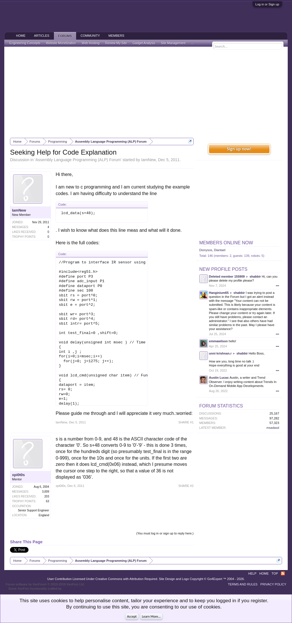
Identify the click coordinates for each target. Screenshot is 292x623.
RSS (283, 573)
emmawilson (218, 341)
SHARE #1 (186, 422)
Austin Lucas (219, 377)
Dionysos (205, 250)
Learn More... (151, 616)
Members (116, 35)
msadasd (272, 427)
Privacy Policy (273, 584)
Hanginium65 (219, 292)
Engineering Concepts (24, 43)
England (44, 515)
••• (277, 285)
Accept (132, 616)
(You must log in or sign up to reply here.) (165, 533)
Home (20, 35)
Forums (65, 36)
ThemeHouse (71, 588)
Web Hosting (91, 43)
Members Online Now (226, 242)
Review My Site (116, 43)
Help (252, 573)
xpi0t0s (18, 475)
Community (90, 35)
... (192, 43)
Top (274, 573)
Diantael (219, 250)
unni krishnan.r (220, 353)
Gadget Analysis (144, 43)
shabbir (255, 276)
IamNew (148, 159)
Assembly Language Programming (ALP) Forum (78, 159)
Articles (41, 35)
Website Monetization (61, 43)
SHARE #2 (186, 485)
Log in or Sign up (267, 4)
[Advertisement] (146, 92)
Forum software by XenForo (45, 584)
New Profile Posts (223, 269)
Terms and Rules (242, 584)
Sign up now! (239, 148)
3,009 (45, 491)
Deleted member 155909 (227, 276)
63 (47, 501)
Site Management (173, 43)
